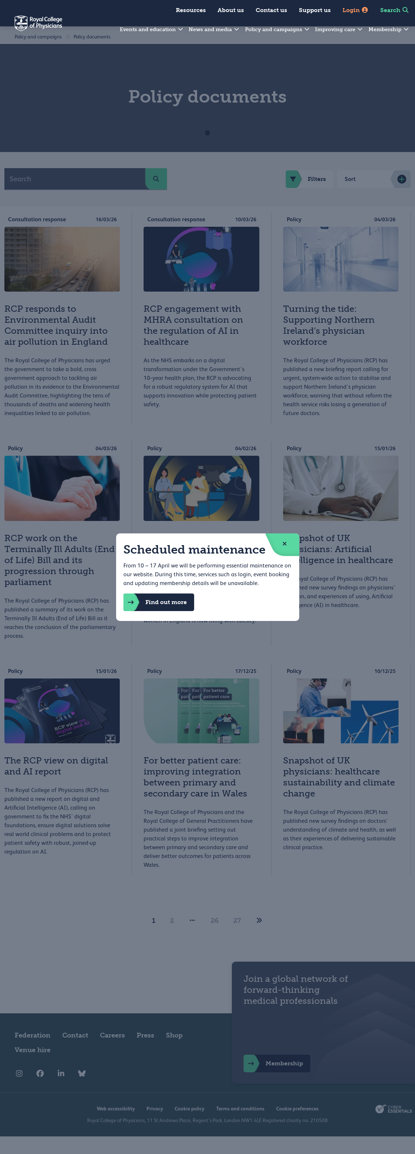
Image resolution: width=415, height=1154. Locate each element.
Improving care (339, 29)
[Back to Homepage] (31, 27)
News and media (214, 29)
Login (355, 10)
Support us (315, 10)
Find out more (155, 602)
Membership (389, 29)
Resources (191, 10)
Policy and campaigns (277, 29)
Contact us (271, 10)
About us (231, 10)
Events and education (152, 29)
